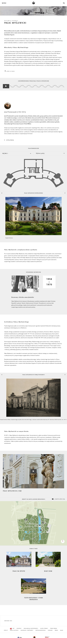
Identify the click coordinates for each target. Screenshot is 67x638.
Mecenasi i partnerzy (27, 630)
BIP (12, 629)
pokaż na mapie (9, 71)
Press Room (53, 628)
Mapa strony (44, 628)
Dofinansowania (41, 630)
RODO (56, 630)
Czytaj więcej (10, 140)
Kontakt (19, 628)
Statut (6, 630)
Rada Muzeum (14, 630)
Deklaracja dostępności (31, 628)
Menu (4, 3)
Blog (61, 630)
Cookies (50, 630)
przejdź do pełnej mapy (58, 499)
